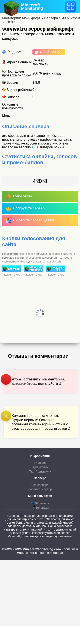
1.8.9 (36, 82)
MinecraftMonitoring (32, 6)
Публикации (40, 467)
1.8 (34, 147)
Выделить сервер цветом (31, 220)
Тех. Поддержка (40, 471)
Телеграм (40, 507)
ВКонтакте (40, 503)
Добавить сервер (40, 489)
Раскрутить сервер (25, 208)
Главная (40, 463)
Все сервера (40, 485)
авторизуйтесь (24, 384)
